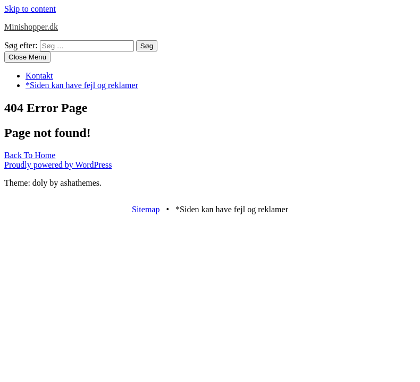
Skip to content (30, 8)
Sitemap (145, 209)
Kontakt (39, 75)
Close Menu (27, 57)
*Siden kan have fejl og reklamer (82, 85)
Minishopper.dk (31, 26)
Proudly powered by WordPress (58, 164)
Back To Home (29, 155)
